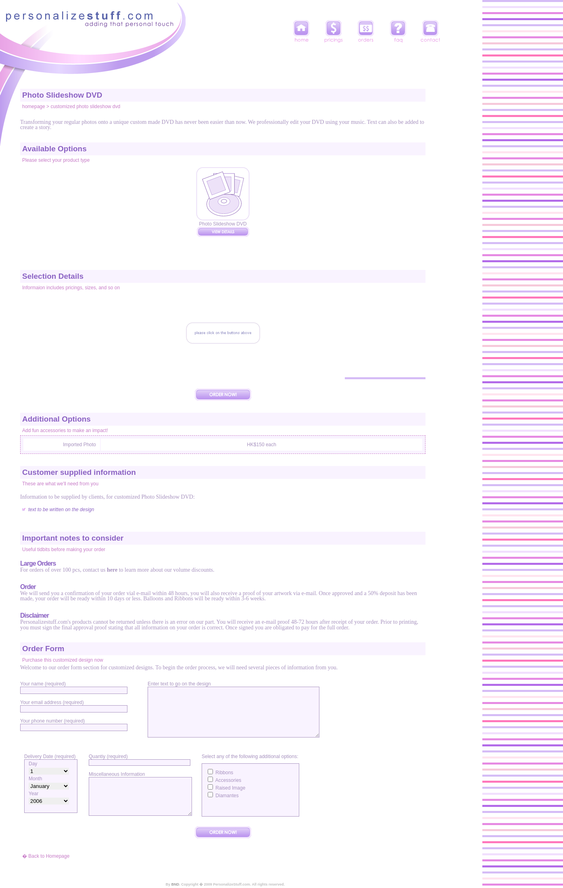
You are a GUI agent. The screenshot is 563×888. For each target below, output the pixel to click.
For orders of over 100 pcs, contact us (63, 570)
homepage (33, 106)
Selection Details (52, 276)
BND (175, 884)
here (112, 570)
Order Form (43, 648)
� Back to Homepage (45, 856)
